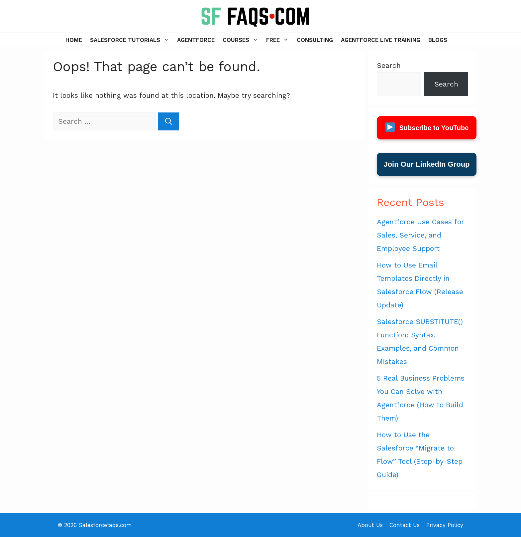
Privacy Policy (444, 525)
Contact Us (404, 525)
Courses (242, 40)
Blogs (437, 40)
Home (73, 40)
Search (389, 65)
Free (279, 40)
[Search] (168, 121)
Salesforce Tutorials (131, 40)
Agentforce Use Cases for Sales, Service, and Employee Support (420, 235)
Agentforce (196, 40)
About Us (370, 525)
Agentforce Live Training (380, 40)
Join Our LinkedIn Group (426, 164)
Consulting (315, 40)
